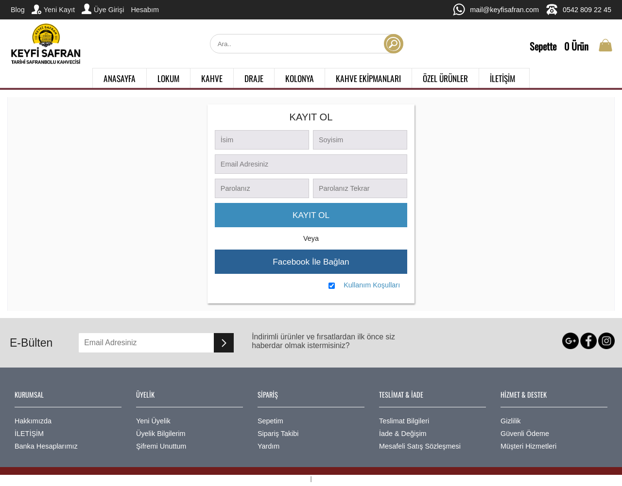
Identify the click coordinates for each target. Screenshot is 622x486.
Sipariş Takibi (278, 433)
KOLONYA (299, 78)
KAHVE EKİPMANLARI (368, 78)
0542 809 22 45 (578, 9)
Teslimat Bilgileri (404, 421)
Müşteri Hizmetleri (528, 446)
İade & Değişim (403, 433)
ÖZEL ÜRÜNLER (445, 78)
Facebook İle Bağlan (311, 262)
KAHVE (212, 78)
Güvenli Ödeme (525, 433)
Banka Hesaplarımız (46, 446)
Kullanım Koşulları (372, 285)
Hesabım (145, 10)
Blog (18, 10)
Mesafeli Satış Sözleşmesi (420, 446)
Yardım (268, 446)
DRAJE (253, 78)
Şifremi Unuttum (161, 446)
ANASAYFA (120, 78)
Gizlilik (511, 421)
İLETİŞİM (502, 78)
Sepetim (270, 421)
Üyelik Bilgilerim (161, 433)
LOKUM (168, 78)
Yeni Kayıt (53, 9)
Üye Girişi (103, 8)
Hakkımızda (33, 421)
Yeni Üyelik (153, 421)
